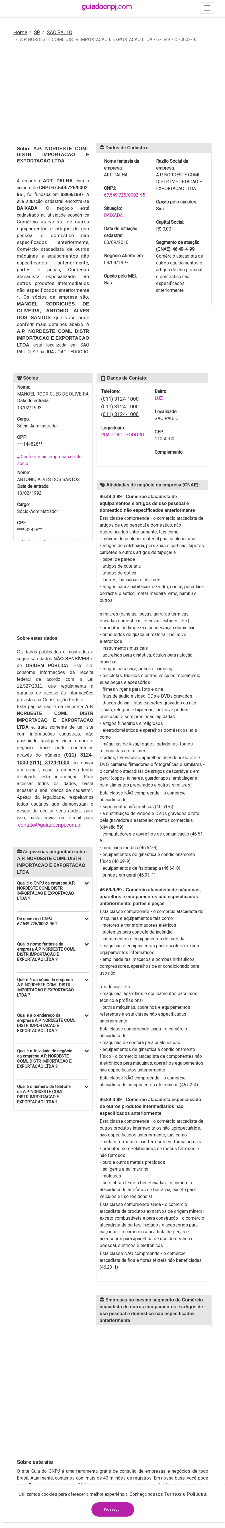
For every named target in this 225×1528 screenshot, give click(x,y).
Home (20, 32)
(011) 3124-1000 (120, 399)
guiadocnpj (107, 7)
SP (37, 32)
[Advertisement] (112, 96)
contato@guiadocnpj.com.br (50, 825)
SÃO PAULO (59, 32)
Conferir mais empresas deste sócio (49, 460)
